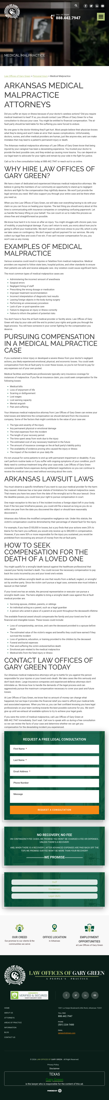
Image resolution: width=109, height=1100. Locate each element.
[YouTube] (102, 6)
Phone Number (21, 782)
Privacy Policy (53, 1065)
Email (60, 1030)
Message (18, 794)
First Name (20, 748)
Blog (6, 1032)
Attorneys (9, 1018)
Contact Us (9, 1037)
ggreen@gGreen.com (66, 1033)
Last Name (20, 760)
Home (7, 1008)
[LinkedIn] (97, 6)
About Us (8, 1013)
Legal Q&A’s (54, 896)
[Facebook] (85, 6)
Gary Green (50, 1059)
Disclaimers (54, 889)
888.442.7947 (68, 18)
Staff (54, 882)
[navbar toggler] (101, 17)
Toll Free (62, 1013)
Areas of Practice (13, 1022)
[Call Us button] (52, 16)
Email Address (21, 771)
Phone (60, 1022)
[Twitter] (91, 6)
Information (10, 1027)
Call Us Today (62, 15)
